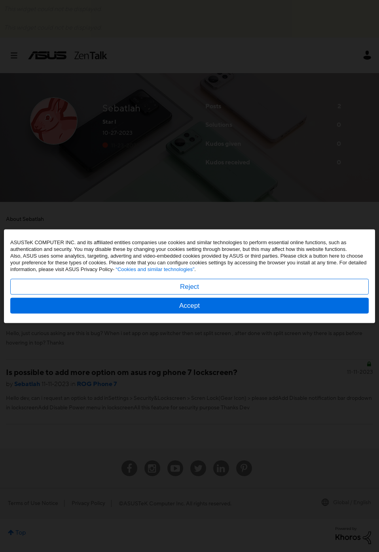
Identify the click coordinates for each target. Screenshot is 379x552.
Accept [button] (189, 305)
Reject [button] (189, 286)
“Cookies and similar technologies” (155, 269)
